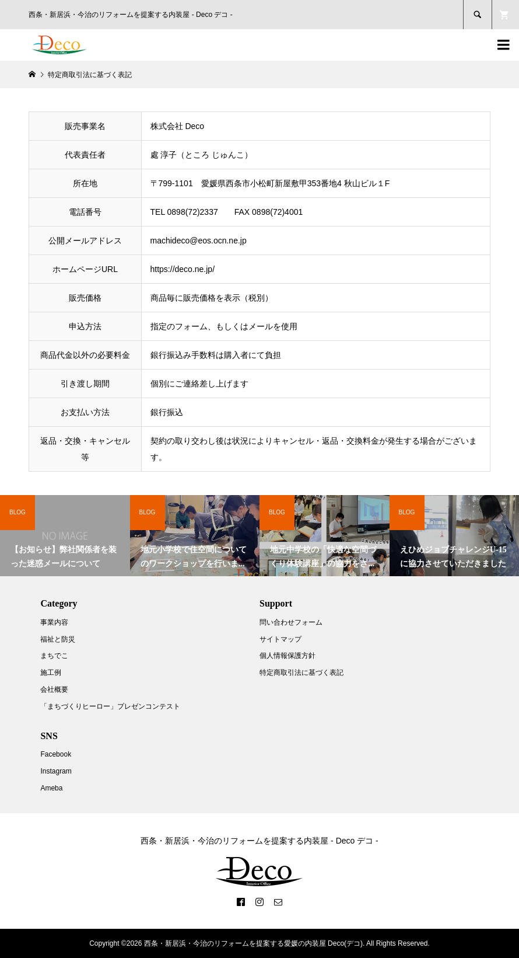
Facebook (55, 754)
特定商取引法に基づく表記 (301, 672)
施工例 (50, 672)
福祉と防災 (57, 639)
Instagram (55, 771)
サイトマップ (280, 639)
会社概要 (54, 689)
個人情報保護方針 (287, 656)
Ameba (51, 788)
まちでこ (54, 656)
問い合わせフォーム (291, 622)
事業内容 (54, 622)
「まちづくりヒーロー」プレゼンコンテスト (110, 706)
